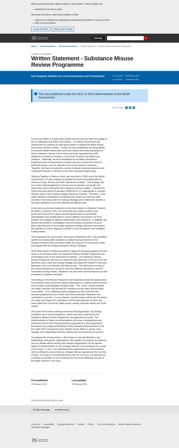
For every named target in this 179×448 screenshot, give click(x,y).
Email (134, 107)
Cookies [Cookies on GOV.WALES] (81, 424)
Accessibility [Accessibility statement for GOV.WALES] (48, 424)
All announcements (68, 46)
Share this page (43, 410)
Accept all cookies (40, 29)
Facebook (130, 107)
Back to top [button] (63, 410)
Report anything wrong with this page (47, 400)
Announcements (47, 46)
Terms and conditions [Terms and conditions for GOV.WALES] (106, 424)
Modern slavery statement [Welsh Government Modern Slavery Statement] (129, 424)
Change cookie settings (62, 29)
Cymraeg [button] (98, 38)
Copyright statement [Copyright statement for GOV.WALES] (66, 424)
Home (33, 46)
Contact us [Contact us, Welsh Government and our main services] (35, 424)
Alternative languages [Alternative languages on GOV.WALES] (40, 427)
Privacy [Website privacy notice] (91, 424)
